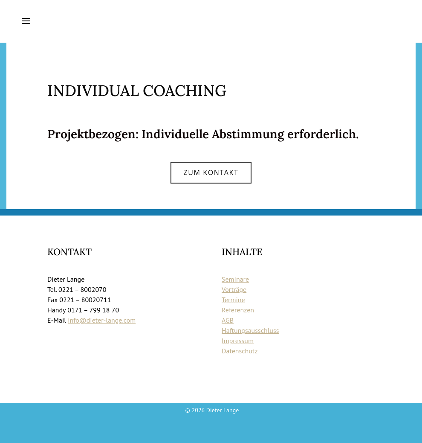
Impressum (238, 340)
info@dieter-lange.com (102, 320)
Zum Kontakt (211, 172)
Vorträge (234, 289)
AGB (228, 320)
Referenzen (238, 310)
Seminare (235, 279)
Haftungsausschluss (250, 330)
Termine (233, 299)
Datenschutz (239, 351)
